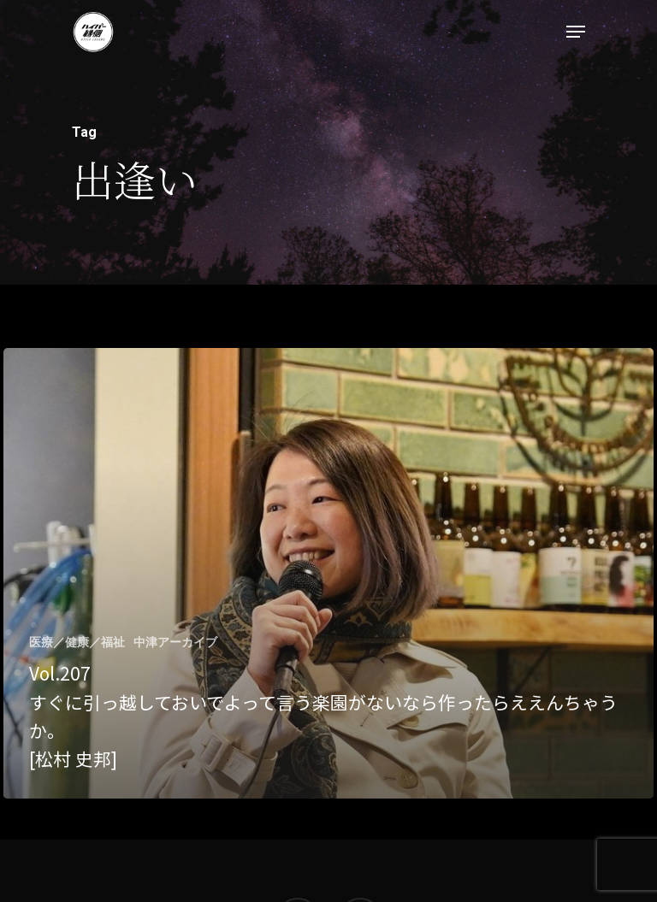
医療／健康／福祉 (77, 642)
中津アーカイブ (175, 642)
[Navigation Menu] (575, 31)
